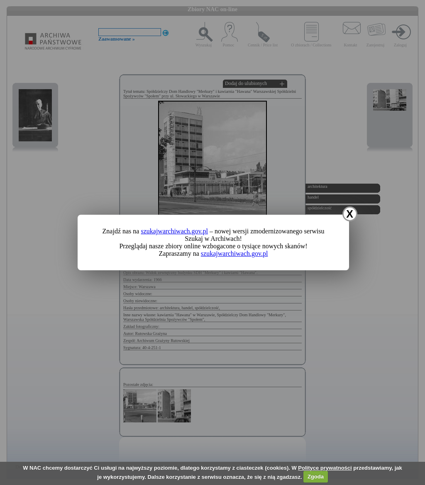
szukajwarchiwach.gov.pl (174, 231)
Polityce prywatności (325, 468)
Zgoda (316, 476)
